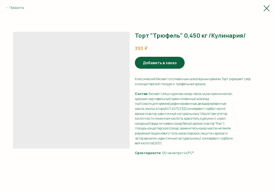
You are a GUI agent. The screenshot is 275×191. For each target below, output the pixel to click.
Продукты (16, 7)
